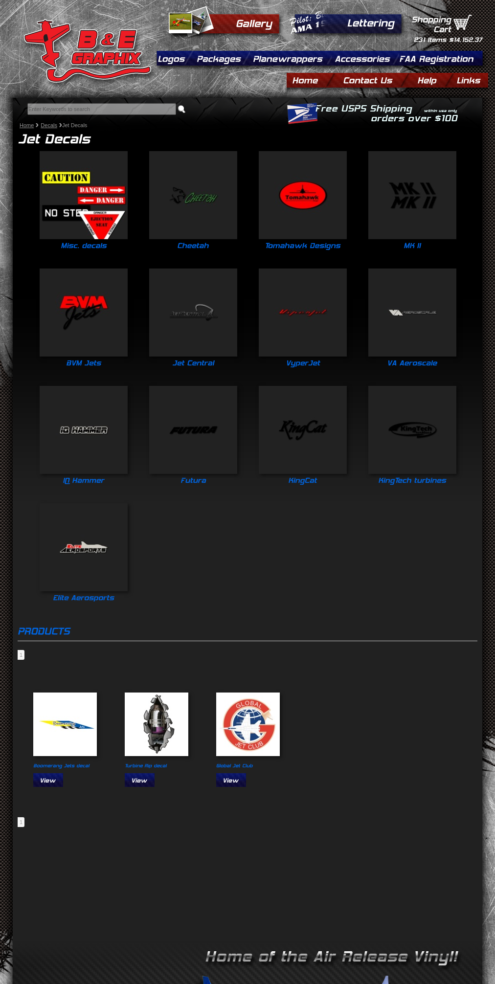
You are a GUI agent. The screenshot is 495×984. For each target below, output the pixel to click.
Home (27, 125)
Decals (49, 125)
